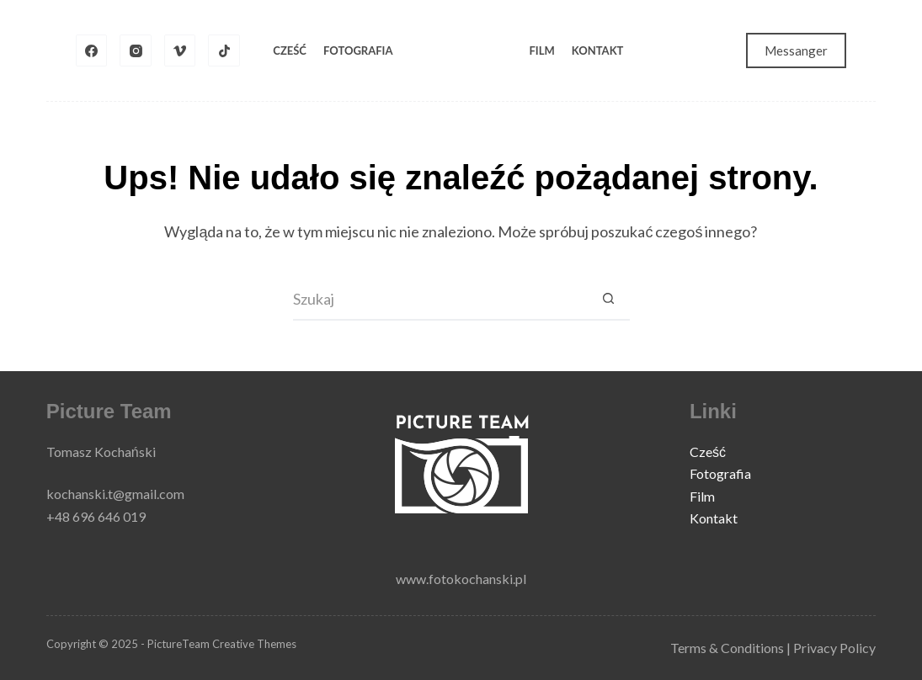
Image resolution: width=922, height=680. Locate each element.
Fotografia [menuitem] (358, 50)
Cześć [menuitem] (289, 50)
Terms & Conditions (727, 648)
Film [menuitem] (542, 50)
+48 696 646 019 (96, 516)
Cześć (708, 452)
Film (702, 496)
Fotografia (720, 473)
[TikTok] (224, 50)
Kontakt (714, 518)
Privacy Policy (834, 648)
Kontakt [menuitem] (598, 50)
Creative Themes (254, 644)
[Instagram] (136, 50)
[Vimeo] (180, 50)
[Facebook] (92, 50)
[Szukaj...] (440, 300)
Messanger (796, 50)
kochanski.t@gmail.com (115, 494)
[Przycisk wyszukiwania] (609, 300)
